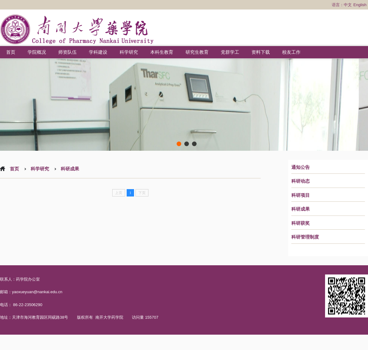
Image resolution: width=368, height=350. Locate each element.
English (359, 4)
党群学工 (230, 52)
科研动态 (300, 181)
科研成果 (300, 209)
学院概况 (37, 52)
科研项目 (300, 195)
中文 (348, 4)
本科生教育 (161, 52)
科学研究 (129, 52)
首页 (10, 52)
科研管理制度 (305, 237)
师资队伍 (67, 52)
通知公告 (300, 167)
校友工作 (291, 52)
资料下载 (260, 52)
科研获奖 (300, 223)
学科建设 (98, 52)
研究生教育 (197, 52)
